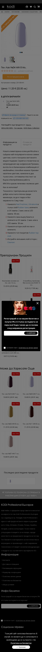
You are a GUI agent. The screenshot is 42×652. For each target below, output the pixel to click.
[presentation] (21, 341)
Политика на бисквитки (21, 643)
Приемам (22, 647)
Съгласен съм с (21, 348)
